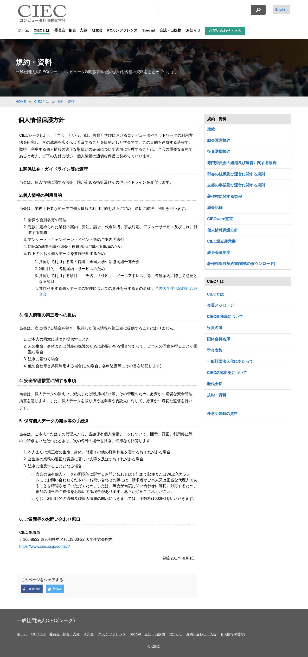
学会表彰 (214, 350)
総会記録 (215, 208)
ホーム (23, 30)
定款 (211, 129)
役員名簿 (214, 328)
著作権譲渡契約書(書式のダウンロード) (241, 264)
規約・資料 (216, 395)
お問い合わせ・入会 (225, 30)
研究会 (97, 30)
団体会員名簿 (218, 339)
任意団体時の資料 (222, 414)
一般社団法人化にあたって (230, 361)
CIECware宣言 (220, 219)
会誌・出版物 (170, 30)
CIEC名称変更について (227, 373)
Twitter (54, 589)
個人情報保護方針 (222, 230)
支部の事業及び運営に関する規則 (236, 185)
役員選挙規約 (218, 151)
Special (148, 30)
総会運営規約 (218, 140)
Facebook (31, 589)
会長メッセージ (220, 305)
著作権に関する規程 (224, 196)
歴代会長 (214, 384)
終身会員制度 (218, 253)
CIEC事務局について (225, 317)
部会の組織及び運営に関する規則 (236, 174)
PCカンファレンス (122, 30)
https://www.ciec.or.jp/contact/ (44, 546)
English (281, 9)
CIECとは (42, 30)
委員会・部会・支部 (70, 30)
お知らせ (193, 30)
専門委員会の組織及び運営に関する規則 (241, 163)
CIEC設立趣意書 (221, 241)
